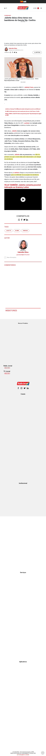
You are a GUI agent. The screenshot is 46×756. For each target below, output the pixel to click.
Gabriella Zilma (13, 48)
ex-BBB (17, 230)
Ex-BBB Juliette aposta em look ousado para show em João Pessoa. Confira (22, 111)
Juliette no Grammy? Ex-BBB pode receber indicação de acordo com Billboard (22, 109)
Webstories (11, 310)
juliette (8, 230)
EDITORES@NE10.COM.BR (23, 754)
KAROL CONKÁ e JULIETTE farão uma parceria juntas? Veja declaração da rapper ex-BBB (23, 114)
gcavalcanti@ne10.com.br (23, 254)
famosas (25, 230)
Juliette (14, 131)
